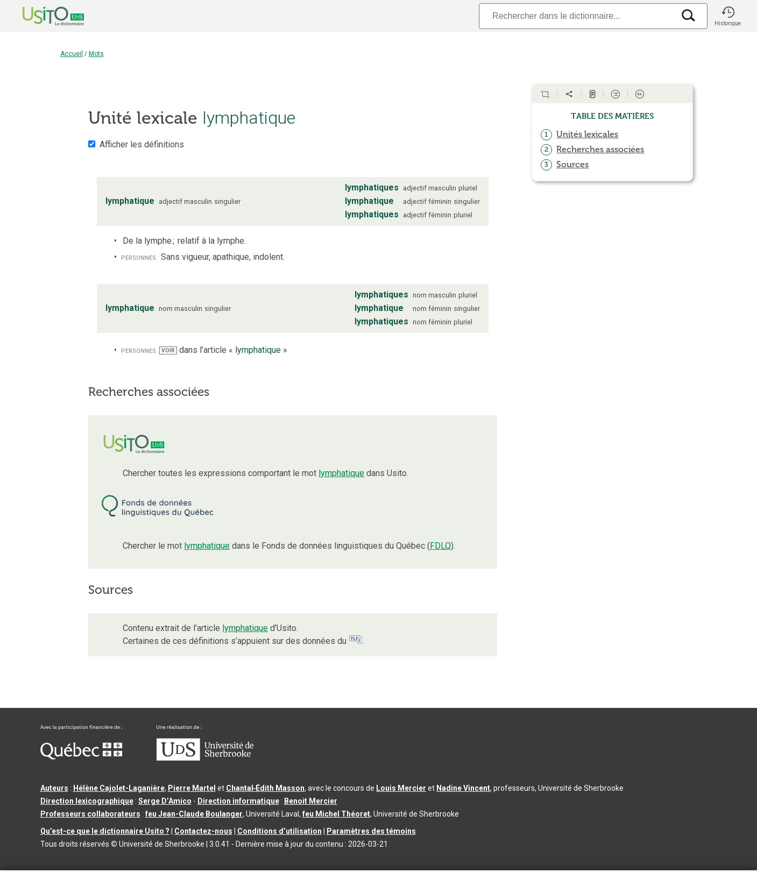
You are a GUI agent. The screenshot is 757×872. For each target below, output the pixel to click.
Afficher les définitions (142, 144)
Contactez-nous (203, 831)
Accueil (71, 54)
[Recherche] (576, 16)
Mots (96, 54)
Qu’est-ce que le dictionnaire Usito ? (104, 831)
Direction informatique (238, 801)
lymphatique (341, 473)
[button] (728, 16)
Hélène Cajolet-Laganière (119, 788)
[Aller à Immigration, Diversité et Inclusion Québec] (81, 757)
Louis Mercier (401, 788)
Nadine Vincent (463, 788)
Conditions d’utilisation (279, 831)
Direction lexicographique (86, 801)
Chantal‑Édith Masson (265, 788)
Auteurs (54, 788)
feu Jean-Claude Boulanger (194, 814)
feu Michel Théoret (336, 814)
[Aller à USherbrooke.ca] (205, 758)
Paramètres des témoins (371, 831)
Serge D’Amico (165, 801)
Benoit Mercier (310, 801)
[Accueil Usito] (41, 16)
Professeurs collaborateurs (90, 814)
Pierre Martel (192, 788)
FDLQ (440, 546)
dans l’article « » (223, 350)
